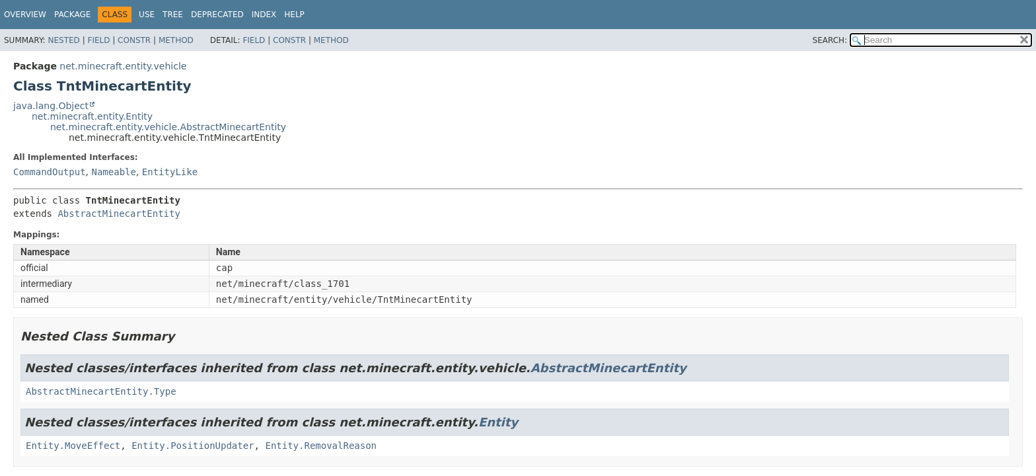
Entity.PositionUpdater (192, 445)
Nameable (113, 172)
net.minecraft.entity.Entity (92, 116)
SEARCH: (830, 40)
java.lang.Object (51, 105)
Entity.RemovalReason (321, 445)
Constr (134, 40)
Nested (63, 40)
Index (264, 14)
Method (176, 40)
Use (147, 14)
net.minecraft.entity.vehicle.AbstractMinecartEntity (168, 127)
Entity (498, 422)
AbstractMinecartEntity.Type (101, 391)
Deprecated (217, 14)
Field (98, 40)
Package (72, 14)
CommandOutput (49, 172)
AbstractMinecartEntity (118, 213)
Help (294, 14)
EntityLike (170, 172)
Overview (25, 14)
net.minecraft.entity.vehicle (122, 66)
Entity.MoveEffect (73, 445)
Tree (173, 14)
